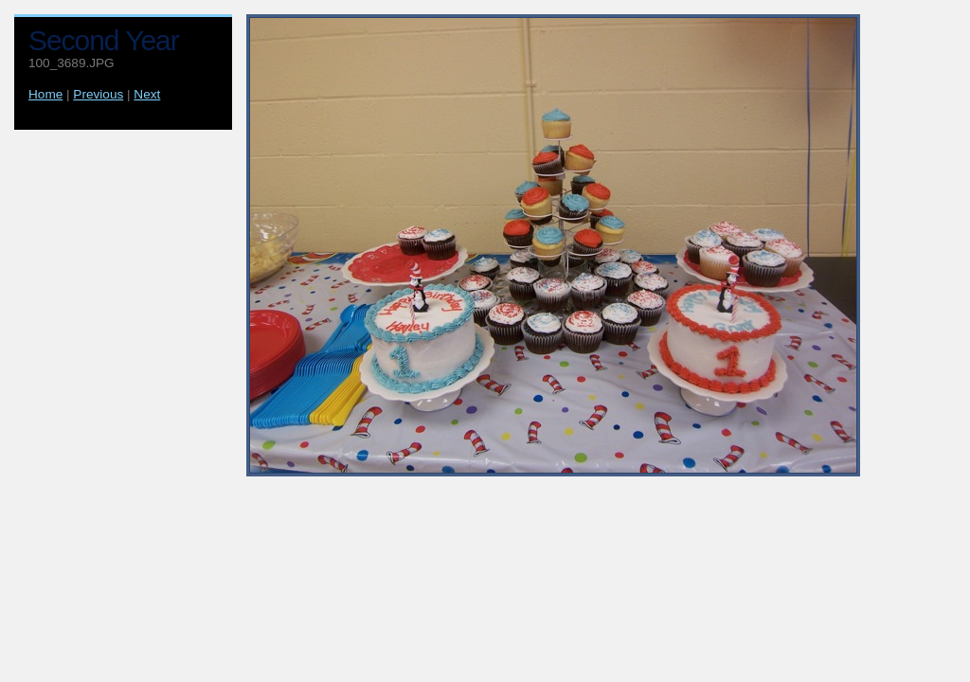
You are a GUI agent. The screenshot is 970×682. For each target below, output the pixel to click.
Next (147, 94)
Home (45, 94)
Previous (98, 94)
